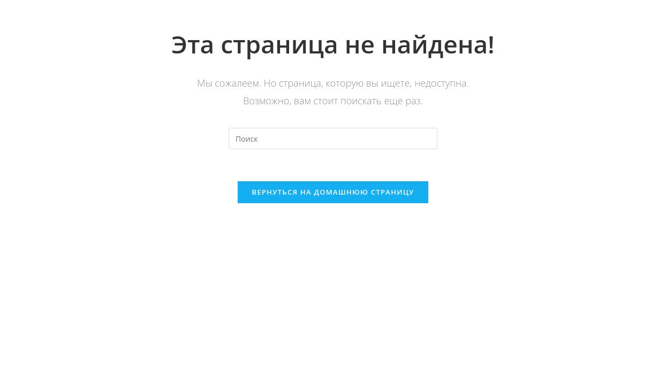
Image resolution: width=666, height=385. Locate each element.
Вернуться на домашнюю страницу (333, 192)
